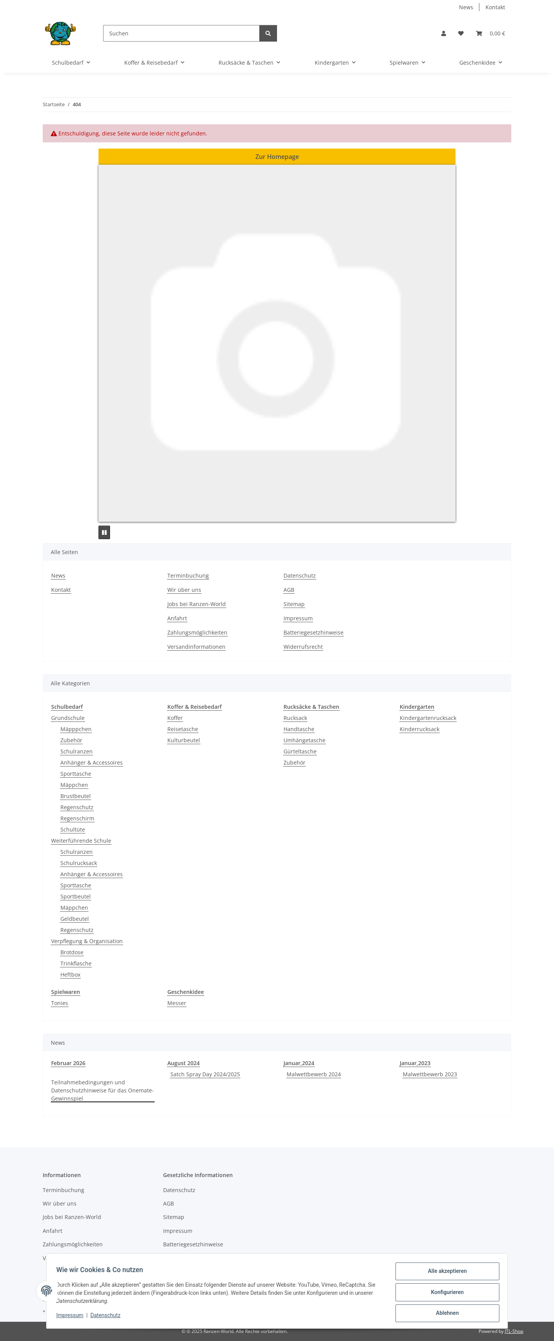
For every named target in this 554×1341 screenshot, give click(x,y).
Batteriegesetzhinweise (314, 632)
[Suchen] (181, 33)
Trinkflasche (76, 963)
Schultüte (72, 829)
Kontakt (495, 7)
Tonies (59, 1003)
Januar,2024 (299, 1063)
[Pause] (104, 532)
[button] (443, 33)
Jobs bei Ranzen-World (196, 604)
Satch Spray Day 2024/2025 (205, 1074)
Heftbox (70, 974)
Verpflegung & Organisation (87, 941)
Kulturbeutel (183, 740)
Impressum (72, 1317)
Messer (176, 1003)
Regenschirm (77, 818)
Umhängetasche (304, 740)
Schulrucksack (78, 863)
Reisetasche (182, 729)
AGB (289, 589)
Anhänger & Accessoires (91, 762)
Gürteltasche (300, 751)
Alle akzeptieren (444, 1274)
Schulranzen (76, 751)
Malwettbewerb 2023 (430, 1074)
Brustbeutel (75, 796)
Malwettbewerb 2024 (314, 1074)
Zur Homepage (277, 156)
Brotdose (71, 952)
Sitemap (294, 604)
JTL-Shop (514, 1331)
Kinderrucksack (419, 729)
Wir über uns (184, 589)
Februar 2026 (68, 1063)
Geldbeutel (74, 918)
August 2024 (183, 1063)
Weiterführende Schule (81, 840)
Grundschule (68, 717)
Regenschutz (76, 807)
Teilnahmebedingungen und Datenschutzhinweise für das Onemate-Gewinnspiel (102, 1090)
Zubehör (71, 740)
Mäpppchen (76, 729)
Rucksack (295, 717)
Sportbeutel (75, 896)
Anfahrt (177, 618)
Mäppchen (74, 784)
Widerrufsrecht (303, 646)
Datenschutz (108, 1317)
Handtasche (299, 729)
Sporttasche (75, 773)
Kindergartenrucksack (428, 717)
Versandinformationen (196, 646)
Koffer (175, 717)
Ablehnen (444, 1314)
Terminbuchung (188, 575)
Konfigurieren (444, 1294)
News (466, 7)
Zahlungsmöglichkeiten (197, 632)
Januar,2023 (415, 1063)
